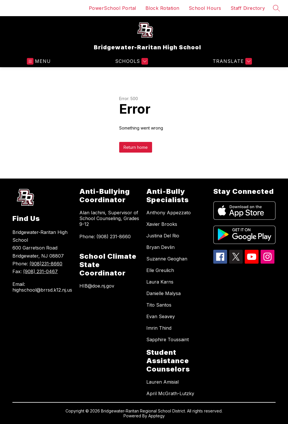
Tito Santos (158, 305)
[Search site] (276, 8)
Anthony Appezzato (168, 212)
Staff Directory (248, 8)
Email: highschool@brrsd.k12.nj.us (42, 287)
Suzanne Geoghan (166, 259)
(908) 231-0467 (40, 271)
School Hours (205, 8)
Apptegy (156, 415)
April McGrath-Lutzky (170, 393)
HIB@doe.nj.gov (96, 286)
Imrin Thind (158, 328)
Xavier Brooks (161, 224)
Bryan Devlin (160, 247)
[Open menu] (39, 61)
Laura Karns (159, 282)
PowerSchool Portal (112, 8)
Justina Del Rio (162, 236)
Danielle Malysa (163, 293)
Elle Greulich (160, 270)
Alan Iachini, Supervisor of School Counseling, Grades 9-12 (109, 218)
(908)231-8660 (45, 264)
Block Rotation (162, 8)
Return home (136, 147)
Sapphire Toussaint (167, 339)
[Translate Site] (231, 61)
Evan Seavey (160, 316)
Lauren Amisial (162, 382)
